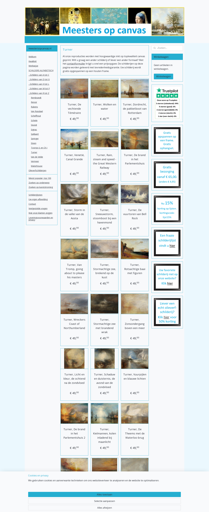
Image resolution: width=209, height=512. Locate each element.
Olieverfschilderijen (37, 170)
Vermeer (35, 161)
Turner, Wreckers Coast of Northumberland (74, 324)
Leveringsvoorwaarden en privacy (41, 218)
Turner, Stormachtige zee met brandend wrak (104, 326)
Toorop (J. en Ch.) (39, 147)
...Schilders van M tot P (39, 88)
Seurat (34, 125)
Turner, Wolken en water (104, 106)
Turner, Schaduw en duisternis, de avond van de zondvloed (104, 381)
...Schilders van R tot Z (39, 93)
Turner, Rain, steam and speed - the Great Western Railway (104, 161)
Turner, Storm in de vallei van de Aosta (74, 214)
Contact (32, 204)
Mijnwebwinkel (139, 507)
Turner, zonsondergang (104, 486)
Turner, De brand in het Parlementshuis (135, 159)
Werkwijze (33, 65)
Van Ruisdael (37, 111)
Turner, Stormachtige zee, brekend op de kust (104, 271)
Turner (34, 152)
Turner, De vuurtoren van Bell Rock (134, 214)
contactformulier (76, 63)
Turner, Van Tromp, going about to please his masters (74, 271)
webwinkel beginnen (114, 507)
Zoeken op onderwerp (39, 182)
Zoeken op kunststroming (41, 187)
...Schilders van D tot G (39, 79)
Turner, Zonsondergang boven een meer (135, 324)
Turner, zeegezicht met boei (134, 486)
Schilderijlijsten (35, 194)
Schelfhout (36, 115)
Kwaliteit (33, 61)
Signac (34, 129)
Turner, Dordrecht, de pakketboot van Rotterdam (135, 109)
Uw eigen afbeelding (38, 199)
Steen (33, 143)
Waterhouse (36, 166)
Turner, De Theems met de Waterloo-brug (135, 433)
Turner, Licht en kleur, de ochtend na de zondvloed (74, 379)
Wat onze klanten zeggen (40, 213)
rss (102, 507)
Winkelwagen (163, 76)
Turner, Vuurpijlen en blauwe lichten (134, 376)
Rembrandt (36, 97)
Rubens (34, 106)
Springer (35, 138)
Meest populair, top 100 (40, 178)
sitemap (96, 507)
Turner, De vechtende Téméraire (74, 109)
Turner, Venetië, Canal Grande (74, 157)
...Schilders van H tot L (39, 84)
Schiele (34, 120)
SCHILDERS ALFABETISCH (41, 70)
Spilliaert (35, 134)
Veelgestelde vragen (38, 208)
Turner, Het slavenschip (74, 486)
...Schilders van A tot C (39, 75)
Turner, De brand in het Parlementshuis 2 (74, 433)
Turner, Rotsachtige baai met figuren (134, 269)
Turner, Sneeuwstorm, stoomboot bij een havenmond (104, 216)
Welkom (32, 56)
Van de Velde (37, 156)
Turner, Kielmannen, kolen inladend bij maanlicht (104, 435)
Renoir (34, 102)
